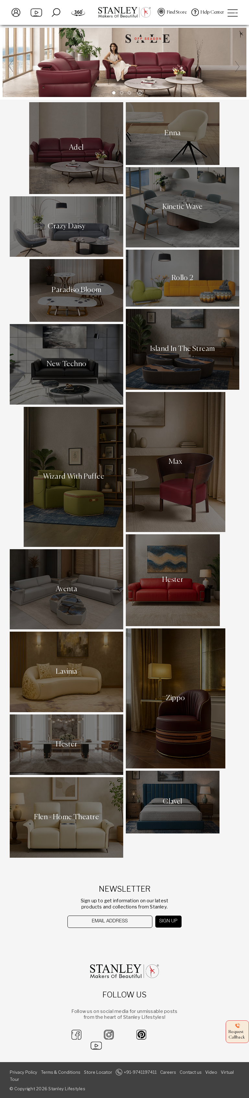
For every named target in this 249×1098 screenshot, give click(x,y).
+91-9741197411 (140, 1072)
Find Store (177, 12)
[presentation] (100, 940)
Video (211, 1072)
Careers (168, 1072)
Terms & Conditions (60, 1072)
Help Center (212, 12)
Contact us (191, 1072)
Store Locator (98, 1072)
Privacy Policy (23, 1072)
